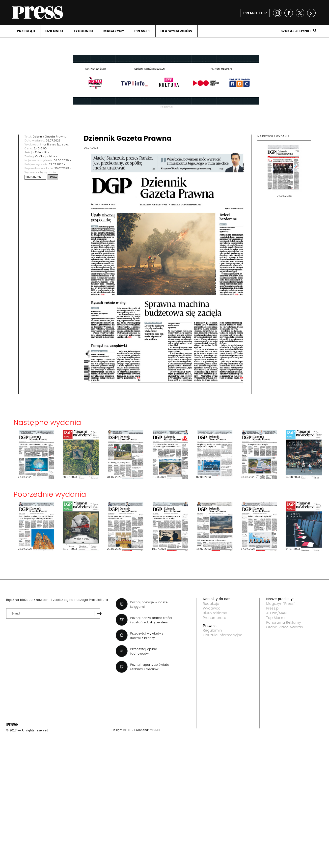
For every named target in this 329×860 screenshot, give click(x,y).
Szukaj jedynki (295, 30)
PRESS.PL (142, 30)
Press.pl (272, 608)
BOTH (127, 730)
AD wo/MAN (276, 612)
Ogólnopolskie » (46, 156)
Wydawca (212, 608)
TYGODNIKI (83, 30)
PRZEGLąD (26, 30)
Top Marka (275, 617)
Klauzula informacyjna (223, 635)
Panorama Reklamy (283, 622)
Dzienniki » (42, 152)
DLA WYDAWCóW (176, 30)
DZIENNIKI (54, 30)
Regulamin (212, 630)
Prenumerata (214, 617)
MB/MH (155, 730)
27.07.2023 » (57, 164)
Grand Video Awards (284, 627)
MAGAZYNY (113, 30)
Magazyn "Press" (280, 603)
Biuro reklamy (215, 612)
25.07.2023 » (63, 168)
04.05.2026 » (62, 160)
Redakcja (211, 603)
